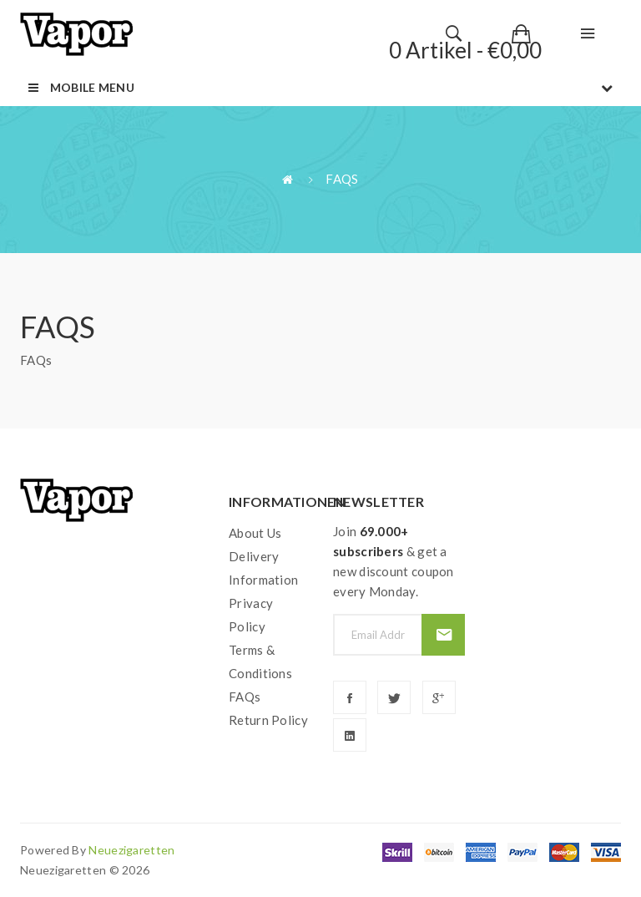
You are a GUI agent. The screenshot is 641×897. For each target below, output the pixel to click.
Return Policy (268, 719)
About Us (255, 532)
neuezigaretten (131, 850)
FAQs (342, 178)
